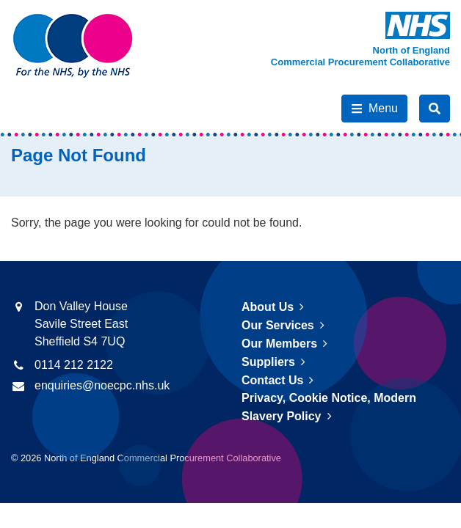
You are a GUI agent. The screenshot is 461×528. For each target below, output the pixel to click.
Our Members (279, 343)
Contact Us (272, 380)
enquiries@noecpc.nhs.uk (102, 385)
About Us (268, 307)
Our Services (278, 325)
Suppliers (268, 362)
